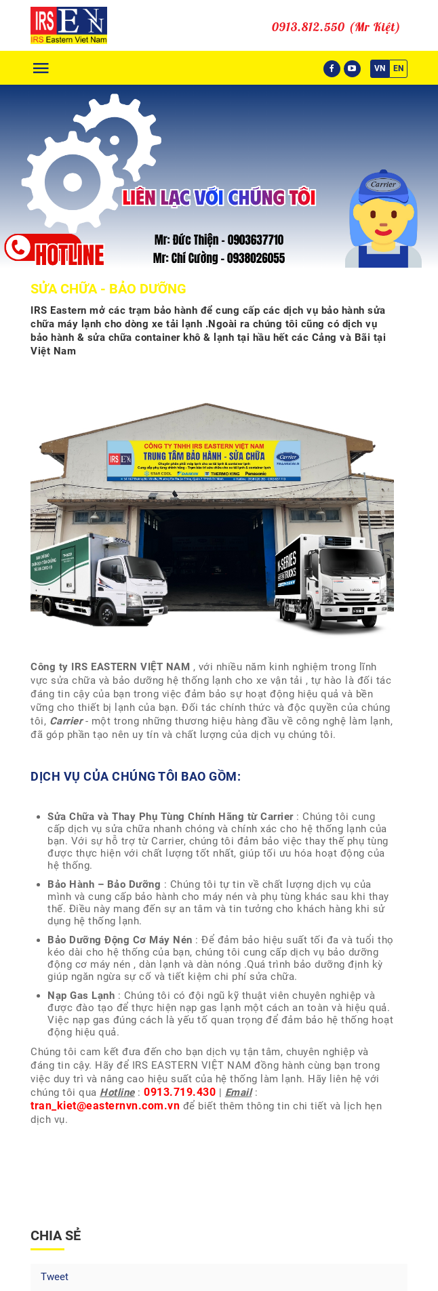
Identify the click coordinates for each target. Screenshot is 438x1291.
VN (379, 68)
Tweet (54, 1277)
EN (398, 68)
